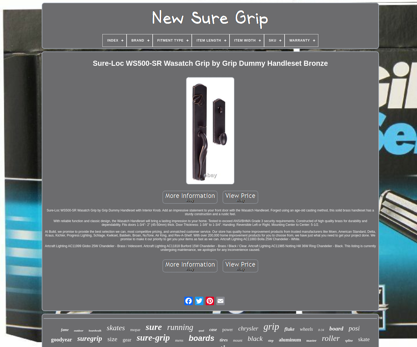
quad (201, 330)
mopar (135, 330)
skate (364, 339)
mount (237, 340)
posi (354, 328)
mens (179, 340)
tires (224, 339)
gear (127, 339)
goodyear (61, 339)
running (180, 327)
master (311, 340)
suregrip (89, 338)
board (336, 328)
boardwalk (95, 330)
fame (65, 330)
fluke (289, 329)
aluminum (290, 339)
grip (271, 326)
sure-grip (153, 337)
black (255, 338)
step (271, 340)
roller (331, 338)
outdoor (78, 330)
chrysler (248, 328)
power (227, 329)
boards (201, 338)
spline (349, 340)
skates (116, 328)
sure (154, 327)
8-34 (321, 330)
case (213, 329)
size (112, 339)
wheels (306, 329)
